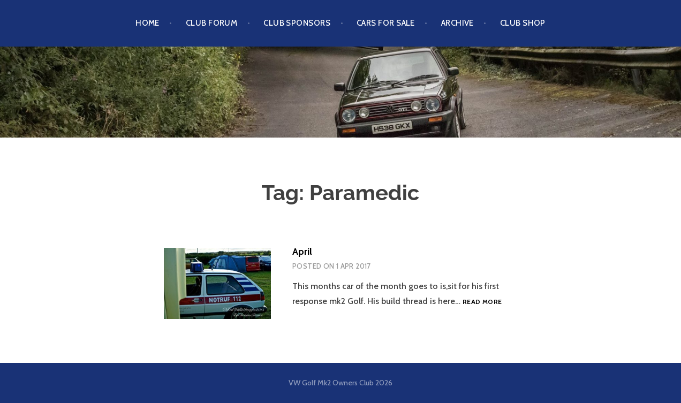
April (302, 251)
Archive (457, 23)
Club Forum (212, 23)
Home (147, 23)
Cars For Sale (386, 23)
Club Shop (523, 23)
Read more (482, 302)
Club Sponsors (296, 23)
